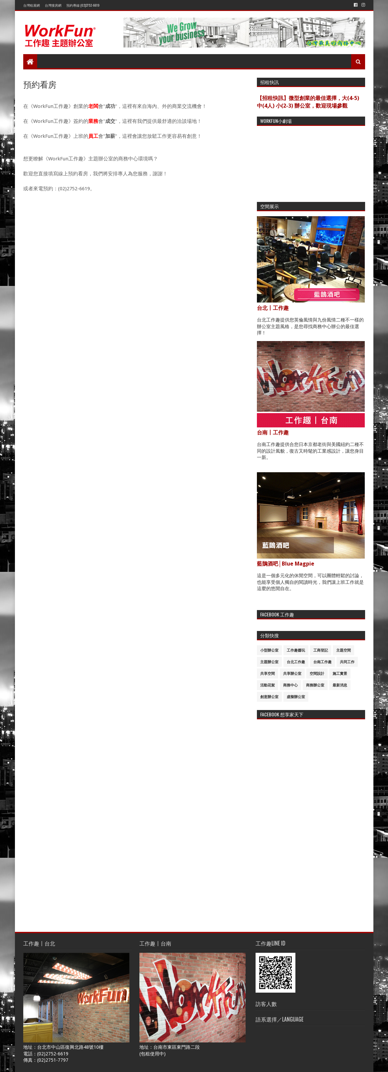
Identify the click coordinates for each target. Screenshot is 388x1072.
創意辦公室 (269, 697)
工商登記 (320, 650)
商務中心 (290, 685)
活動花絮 (267, 685)
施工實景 (340, 673)
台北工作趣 (296, 662)
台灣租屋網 (31, 5)
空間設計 (317, 673)
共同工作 (347, 662)
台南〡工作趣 (273, 432)
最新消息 (340, 685)
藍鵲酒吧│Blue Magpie (286, 564)
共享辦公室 (292, 673)
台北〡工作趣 (273, 308)
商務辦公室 (315, 685)
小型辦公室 (269, 650)
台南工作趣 (322, 662)
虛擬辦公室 (296, 697)
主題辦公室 (269, 662)
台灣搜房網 (53, 5)
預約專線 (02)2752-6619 (83, 5)
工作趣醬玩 (296, 650)
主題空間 (343, 650)
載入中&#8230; (126, 564)
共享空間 (267, 673)
